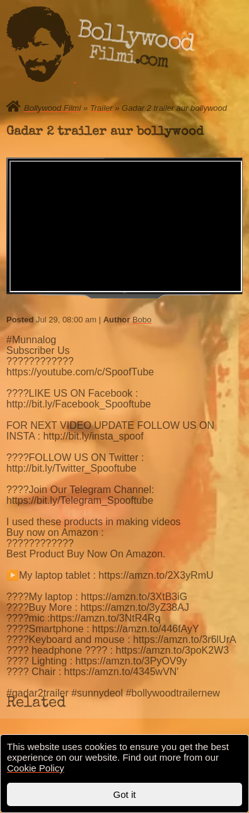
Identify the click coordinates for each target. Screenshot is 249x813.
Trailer (101, 108)
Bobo (141, 319)
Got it (124, 794)
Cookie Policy (35, 768)
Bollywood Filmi (52, 108)
